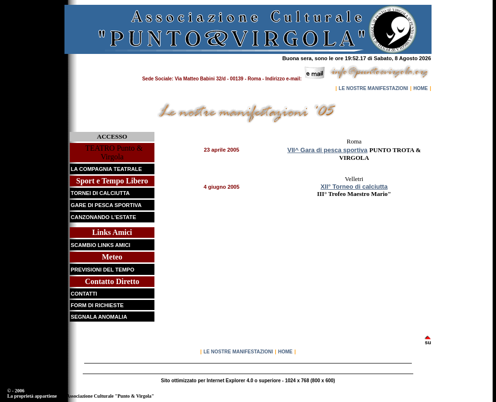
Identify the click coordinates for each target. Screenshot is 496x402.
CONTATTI (84, 294)
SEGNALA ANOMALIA (99, 317)
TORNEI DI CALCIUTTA (100, 193)
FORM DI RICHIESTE (97, 305)
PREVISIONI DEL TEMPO (102, 269)
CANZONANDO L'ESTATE (103, 217)
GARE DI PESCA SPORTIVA (106, 205)
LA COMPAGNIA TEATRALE (106, 169)
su (428, 342)
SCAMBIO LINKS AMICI (100, 245)
